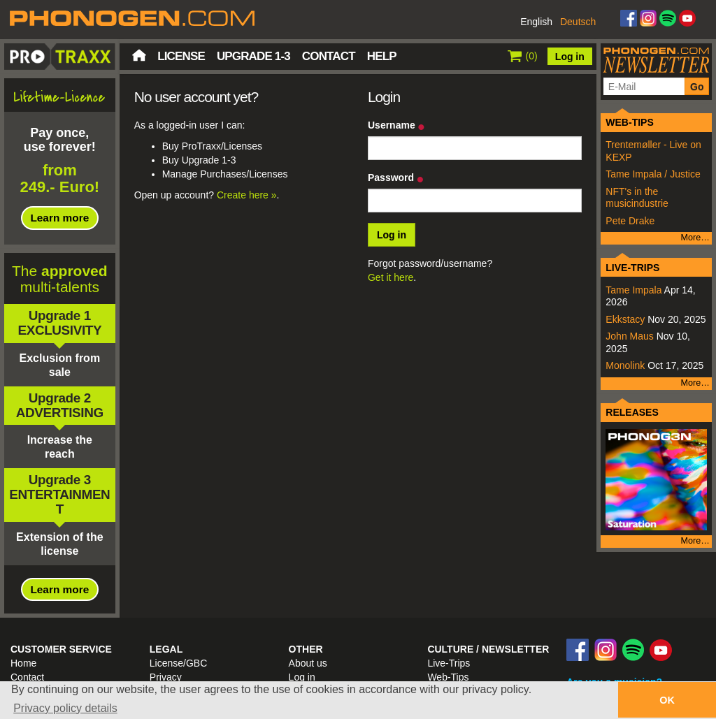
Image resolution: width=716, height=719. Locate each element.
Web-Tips (447, 677)
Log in (570, 56)
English (536, 21)
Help (381, 56)
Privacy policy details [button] (65, 708)
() (523, 55)
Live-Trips (448, 663)
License (181, 56)
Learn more (59, 218)
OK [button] (667, 700)
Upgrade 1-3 (253, 56)
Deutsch (578, 21)
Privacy (166, 677)
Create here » (247, 195)
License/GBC (178, 663)
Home (139, 55)
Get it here (390, 277)
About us (308, 663)
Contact (328, 56)
